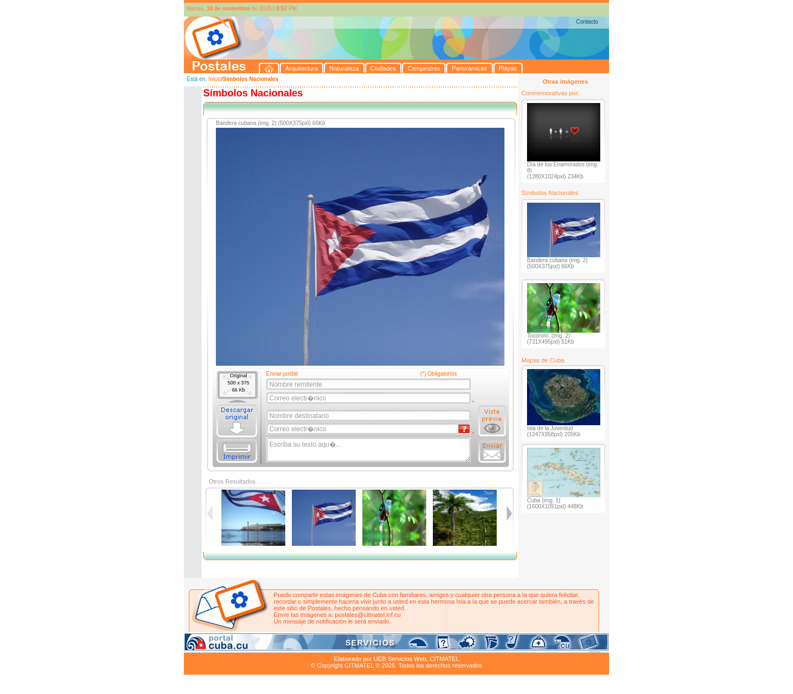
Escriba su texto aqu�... (369, 450)
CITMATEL (444, 658)
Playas (392, 646)
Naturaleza (255, 646)
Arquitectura (219, 646)
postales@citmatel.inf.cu (367, 614)
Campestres (321, 646)
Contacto (587, 22)
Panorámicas (360, 646)
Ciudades (287, 646)
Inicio (214, 79)
